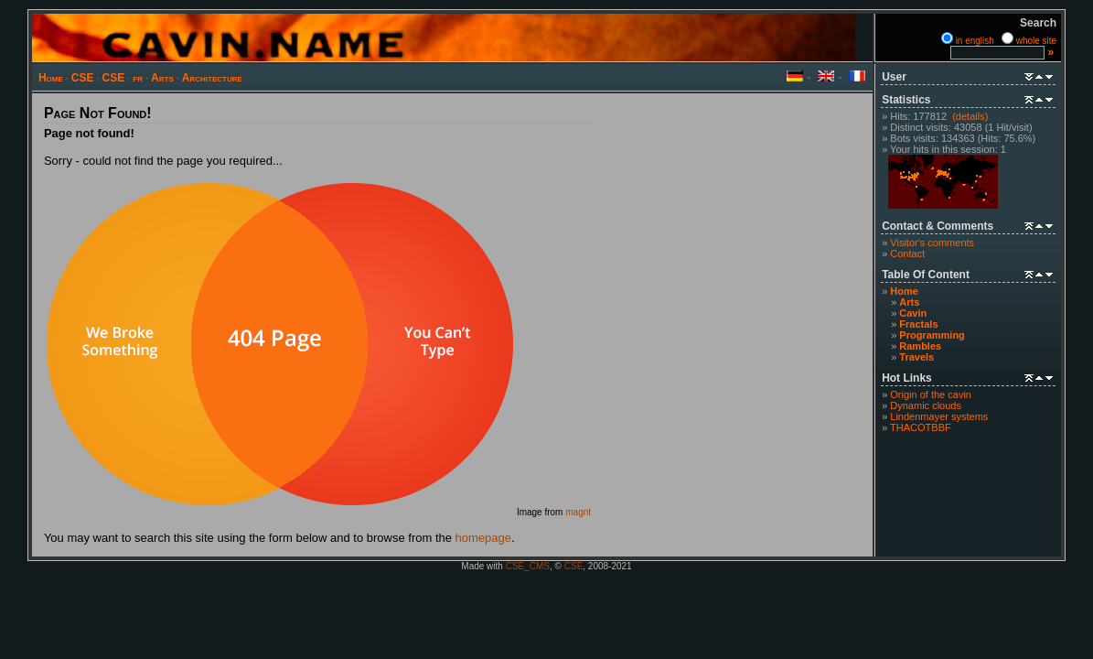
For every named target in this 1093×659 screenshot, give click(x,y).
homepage (483, 538)
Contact (907, 253)
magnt (578, 512)
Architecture (212, 77)
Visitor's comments (932, 242)
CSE (82, 77)
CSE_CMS (528, 566)
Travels (916, 356)
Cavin (913, 313)
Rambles (920, 345)
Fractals (918, 324)
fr (138, 77)
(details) (970, 116)
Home (50, 77)
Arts (162, 77)
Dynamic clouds (925, 405)
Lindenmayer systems (939, 416)
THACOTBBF (920, 427)
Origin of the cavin (930, 394)
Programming (932, 335)
